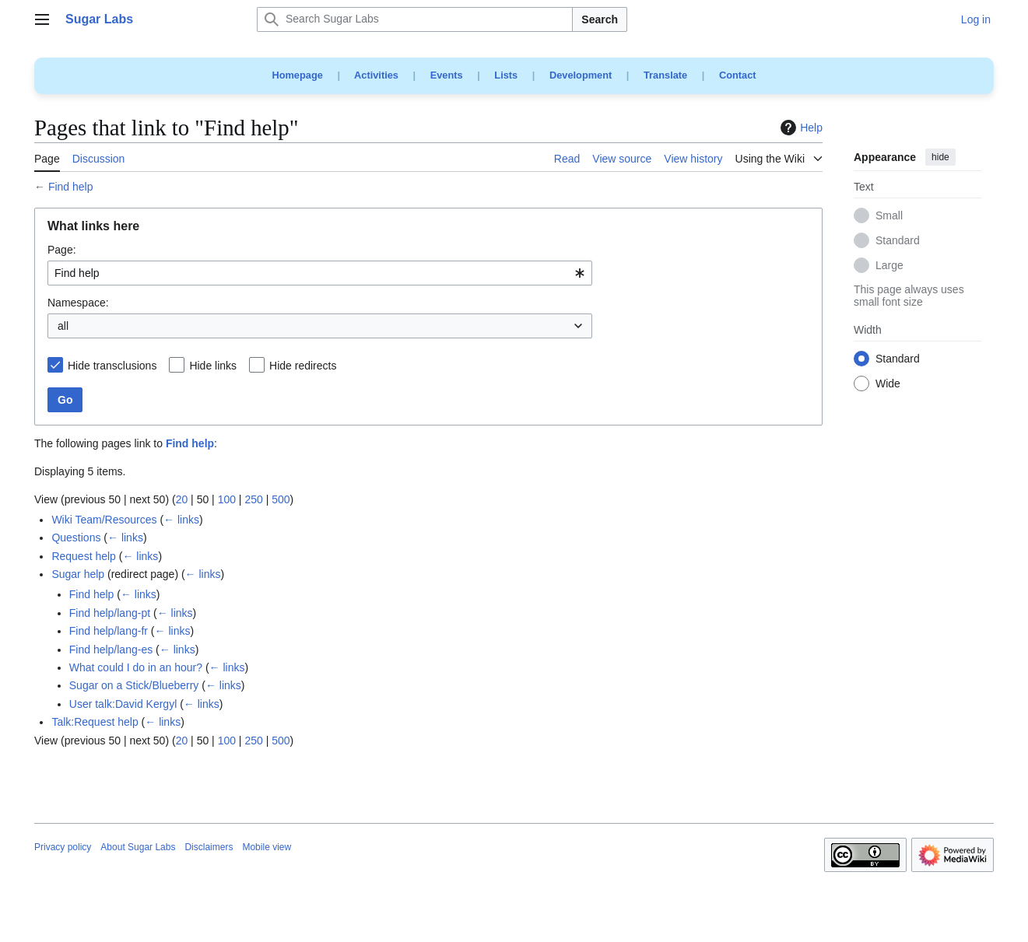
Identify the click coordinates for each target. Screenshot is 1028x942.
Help (800, 127)
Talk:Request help (94, 722)
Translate (665, 75)
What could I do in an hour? (135, 667)
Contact (737, 75)
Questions (75, 537)
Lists (506, 75)
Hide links (213, 365)
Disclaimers (208, 847)
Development (580, 75)
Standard (897, 241)
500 (280, 499)
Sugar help (77, 574)
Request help (83, 556)
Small (889, 216)
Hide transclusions (112, 365)
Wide (887, 384)
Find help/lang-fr (108, 631)
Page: (61, 249)
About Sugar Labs (137, 847)
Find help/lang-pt (109, 613)
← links (181, 519)
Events (446, 75)
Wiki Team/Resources (103, 519)
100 (227, 499)
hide (940, 157)
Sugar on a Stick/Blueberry (134, 685)
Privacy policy (62, 847)
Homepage (297, 75)
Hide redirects (302, 365)
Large (889, 266)
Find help (70, 186)
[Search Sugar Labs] (415, 19)
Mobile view (266, 847)
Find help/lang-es (111, 649)
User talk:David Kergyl (123, 704)
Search (599, 19)
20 (182, 499)
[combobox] (319, 273)
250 (253, 499)
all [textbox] (63, 326)
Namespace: (78, 302)
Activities (376, 75)
